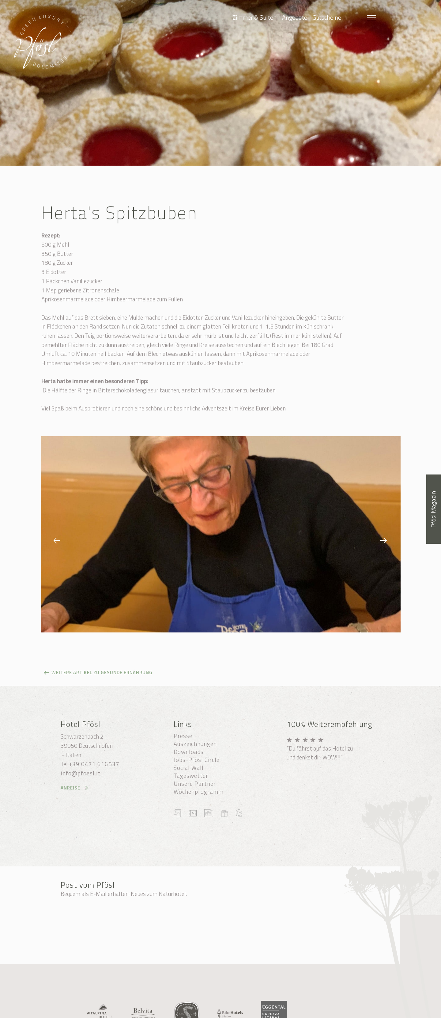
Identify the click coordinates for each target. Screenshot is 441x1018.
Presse (183, 736)
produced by (284, 1011)
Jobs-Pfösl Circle (197, 760)
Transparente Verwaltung (231, 1011)
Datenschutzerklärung (177, 1011)
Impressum (319, 1004)
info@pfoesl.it (81, 773)
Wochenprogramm (199, 792)
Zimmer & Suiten (254, 17)
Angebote (294, 17)
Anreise (70, 788)
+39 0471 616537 (94, 764)
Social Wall (189, 768)
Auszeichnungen (195, 744)
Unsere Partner (195, 784)
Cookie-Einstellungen (280, 1004)
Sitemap (242, 1004)
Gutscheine (326, 17)
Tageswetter (191, 776)
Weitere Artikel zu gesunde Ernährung (102, 672)
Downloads (189, 752)
